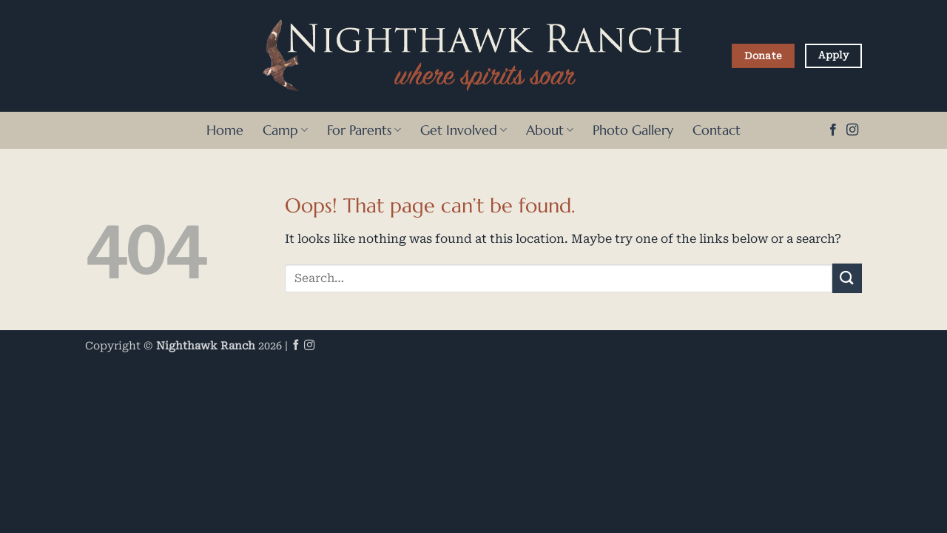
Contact (716, 130)
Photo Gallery (633, 130)
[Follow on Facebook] (833, 130)
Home (224, 130)
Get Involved (463, 130)
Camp (285, 130)
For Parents (364, 130)
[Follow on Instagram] (852, 130)
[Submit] (847, 278)
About (549, 130)
